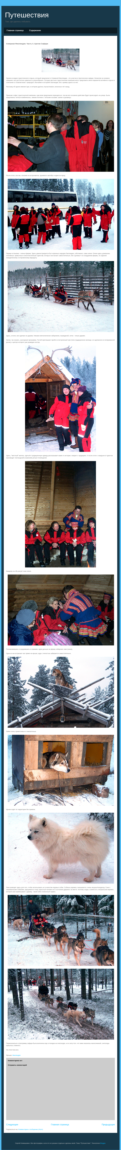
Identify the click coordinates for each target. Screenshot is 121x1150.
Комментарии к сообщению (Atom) (30, 1129)
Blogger (102, 1143)
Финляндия (16, 1055)
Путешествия (27, 15)
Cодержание (35, 30)
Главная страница (15, 30)
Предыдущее (108, 1124)
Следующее (12, 1124)
